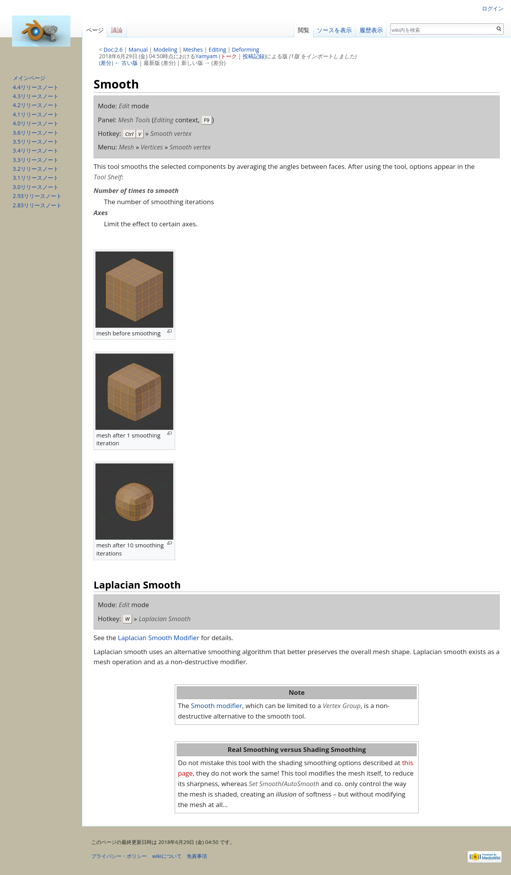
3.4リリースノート (36, 150)
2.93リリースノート (37, 196)
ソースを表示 (334, 30)
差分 (106, 62)
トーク (229, 56)
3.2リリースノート (36, 168)
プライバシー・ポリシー (119, 855)
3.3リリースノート (36, 159)
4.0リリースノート (36, 123)
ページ (95, 30)
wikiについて (167, 855)
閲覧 (303, 30)
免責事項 (197, 855)
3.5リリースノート (36, 141)
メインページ (29, 78)
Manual (138, 49)
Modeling (165, 49)
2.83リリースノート (37, 205)
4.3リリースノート (36, 96)
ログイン (493, 8)
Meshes (193, 49)
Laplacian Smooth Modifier (159, 637)
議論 (117, 30)
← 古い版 (126, 62)
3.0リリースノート (36, 187)
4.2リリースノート (36, 105)
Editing (217, 49)
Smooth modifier (216, 705)
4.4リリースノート (36, 87)
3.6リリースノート (36, 132)
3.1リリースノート (36, 177)
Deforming (245, 49)
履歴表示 (371, 30)
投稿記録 (253, 56)
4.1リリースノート (36, 114)
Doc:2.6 (113, 49)
